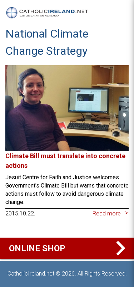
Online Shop (69, 248)
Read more (107, 213)
